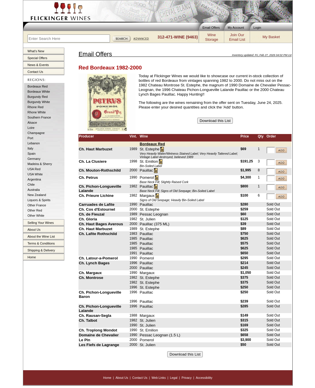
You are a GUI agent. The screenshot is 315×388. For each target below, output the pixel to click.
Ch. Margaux (90, 273)
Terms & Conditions (41, 243)
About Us (33, 229)
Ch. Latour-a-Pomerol (98, 258)
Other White (35, 215)
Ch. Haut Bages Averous (101, 224)
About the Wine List (41, 236)
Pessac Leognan (154, 214)
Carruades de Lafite (96, 204)
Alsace (32, 122)
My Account (236, 27)
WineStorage (211, 37)
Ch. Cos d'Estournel (97, 209)
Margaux (147, 195)
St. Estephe (150, 149)
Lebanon (33, 143)
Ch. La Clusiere (93, 161)
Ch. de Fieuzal (92, 214)
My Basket (271, 37)
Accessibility (204, 377)
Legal (173, 377)
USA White (35, 174)
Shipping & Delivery (41, 250)
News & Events (38, 65)
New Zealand (36, 195)
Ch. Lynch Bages (94, 263)
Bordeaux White (38, 91)
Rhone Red (35, 107)
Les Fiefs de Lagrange (99, 345)
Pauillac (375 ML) (155, 224)
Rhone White (36, 112)
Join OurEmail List (237, 37)
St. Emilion (149, 161)
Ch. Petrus (88, 177)
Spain (31, 153)
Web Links (158, 377)
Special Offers (37, 58)
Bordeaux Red (37, 86)
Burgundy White (38, 102)
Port (30, 138)
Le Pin (84, 340)
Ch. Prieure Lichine (96, 195)
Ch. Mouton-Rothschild (100, 170)
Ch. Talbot (88, 320)
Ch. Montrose (91, 278)
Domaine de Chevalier (99, 335)
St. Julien (147, 219)
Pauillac (146, 170)
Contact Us (35, 71)
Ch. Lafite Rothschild (98, 234)
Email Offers (211, 27)
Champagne (36, 133)
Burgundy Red (37, 96)
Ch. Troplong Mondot (98, 330)
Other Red (34, 210)
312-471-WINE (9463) (178, 37)
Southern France (39, 117)
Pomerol (147, 177)
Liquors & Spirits (38, 200)
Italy (30, 148)
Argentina (34, 179)
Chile (31, 184)
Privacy (187, 377)
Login (257, 27)
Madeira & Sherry (39, 164)
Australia (33, 189)
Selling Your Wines (40, 222)
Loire (30, 127)
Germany (33, 158)
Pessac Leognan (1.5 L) (160, 335)
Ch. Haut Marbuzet (95, 149)
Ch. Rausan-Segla (95, 315)
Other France (36, 205)
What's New (35, 51)
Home (31, 257)
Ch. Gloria (88, 219)
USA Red (33, 169)
